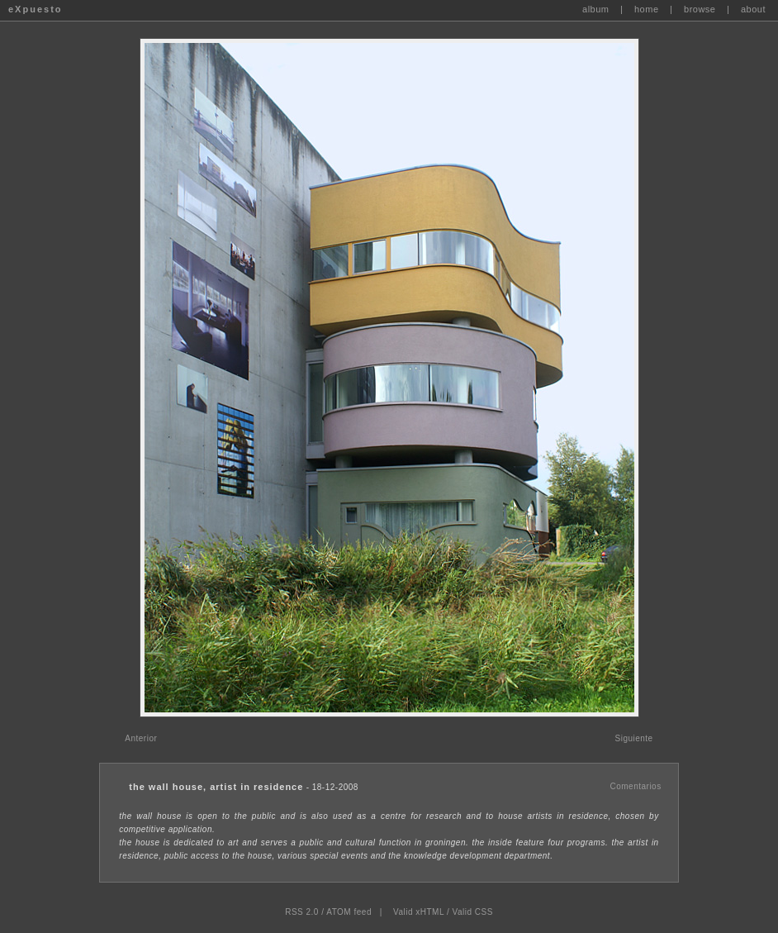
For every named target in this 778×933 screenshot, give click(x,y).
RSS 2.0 (302, 911)
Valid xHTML (418, 911)
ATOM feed (349, 911)
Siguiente (633, 738)
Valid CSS (472, 911)
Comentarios (635, 786)
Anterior (141, 738)
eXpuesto (35, 9)
